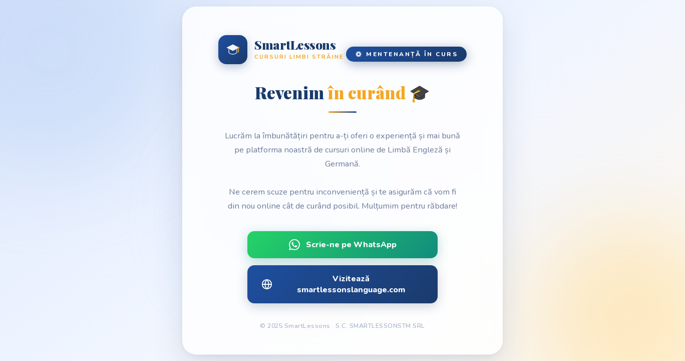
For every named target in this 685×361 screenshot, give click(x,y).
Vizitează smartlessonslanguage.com (333, 284)
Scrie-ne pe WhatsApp (343, 244)
